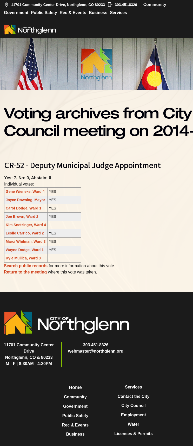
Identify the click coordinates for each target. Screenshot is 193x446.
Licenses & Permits (133, 433)
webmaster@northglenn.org (95, 351)
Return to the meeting (25, 272)
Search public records (26, 266)
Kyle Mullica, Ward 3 (23, 258)
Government (16, 12)
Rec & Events (73, 12)
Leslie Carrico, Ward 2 (25, 233)
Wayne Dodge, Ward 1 (25, 250)
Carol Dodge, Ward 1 (23, 208)
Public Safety (44, 12)
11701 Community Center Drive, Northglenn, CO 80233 (54, 4)
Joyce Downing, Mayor (25, 200)
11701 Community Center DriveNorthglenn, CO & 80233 (29, 351)
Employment (133, 415)
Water (133, 424)
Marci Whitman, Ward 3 (26, 241)
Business (98, 12)
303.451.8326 (122, 4)
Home (75, 387)
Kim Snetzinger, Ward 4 (26, 225)
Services (118, 12)
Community (154, 4)
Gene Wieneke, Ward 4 (25, 191)
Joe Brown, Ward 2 (22, 216)
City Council (133, 405)
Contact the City (134, 396)
